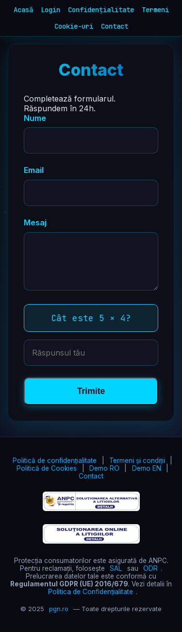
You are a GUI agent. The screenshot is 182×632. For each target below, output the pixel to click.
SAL (116, 568)
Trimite (91, 391)
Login (50, 9)
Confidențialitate (101, 9)
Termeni (155, 9)
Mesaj (35, 222)
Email (34, 170)
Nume (35, 118)
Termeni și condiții (137, 460)
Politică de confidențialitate (55, 460)
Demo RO (104, 468)
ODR (150, 568)
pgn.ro (58, 609)
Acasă (23, 9)
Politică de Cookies (47, 468)
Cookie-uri (73, 26)
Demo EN (146, 468)
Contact (114, 26)
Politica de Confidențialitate (90, 592)
